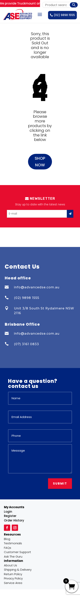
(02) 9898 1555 (62, 15)
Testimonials (13, 543)
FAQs (7, 548)
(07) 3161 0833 (26, 344)
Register (10, 516)
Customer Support (17, 552)
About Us (10, 565)
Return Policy (13, 574)
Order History (14, 520)
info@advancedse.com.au (36, 287)
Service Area (13, 583)
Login (8, 512)
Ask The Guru (13, 556)
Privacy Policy (13, 578)
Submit (60, 483)
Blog (7, 539)
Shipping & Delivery (18, 570)
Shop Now (40, 162)
